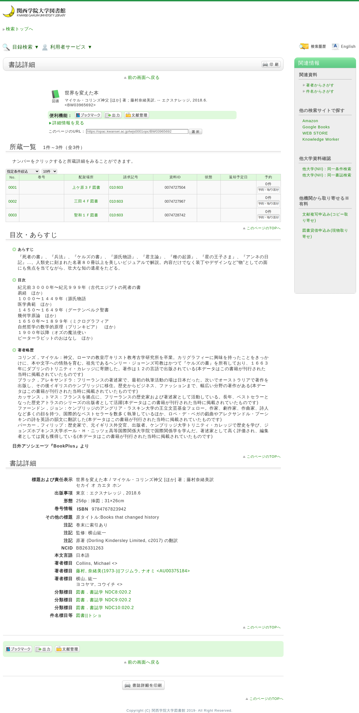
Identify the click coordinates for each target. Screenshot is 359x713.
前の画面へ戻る (144, 77)
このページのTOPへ (264, 228)
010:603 (116, 187)
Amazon (310, 121)
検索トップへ (19, 29)
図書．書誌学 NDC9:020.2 (103, 600)
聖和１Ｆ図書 (86, 215)
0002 (12, 201)
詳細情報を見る (68, 123)
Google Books (316, 127)
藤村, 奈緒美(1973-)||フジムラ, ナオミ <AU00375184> (133, 571)
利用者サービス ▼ (66, 47)
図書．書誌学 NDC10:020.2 (105, 607)
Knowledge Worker (320, 139)
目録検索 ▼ (20, 47)
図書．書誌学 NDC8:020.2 (103, 592)
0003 (12, 215)
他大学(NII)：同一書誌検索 (326, 175)
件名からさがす (320, 91)
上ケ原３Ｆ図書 (86, 187)
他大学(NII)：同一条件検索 (326, 169)
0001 (12, 187)
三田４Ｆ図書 (86, 201)
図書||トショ (88, 615)
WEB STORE (315, 133)
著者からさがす (320, 85)
